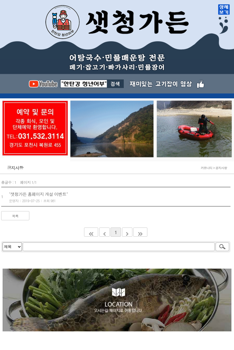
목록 (15, 215)
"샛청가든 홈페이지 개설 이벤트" (38, 194)
